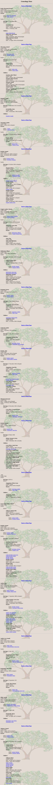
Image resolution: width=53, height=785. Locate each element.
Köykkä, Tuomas (10, 158)
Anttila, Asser (9, 622)
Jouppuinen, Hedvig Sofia (11, 317)
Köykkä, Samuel (15, 266)
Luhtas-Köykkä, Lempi (11, 567)
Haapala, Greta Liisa (11, 534)
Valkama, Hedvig (9, 764)
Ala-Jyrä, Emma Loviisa (17, 662)
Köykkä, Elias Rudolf (11, 704)
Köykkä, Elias (10, 735)
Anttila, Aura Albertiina (11, 612)
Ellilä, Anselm (10, 674)
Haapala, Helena (16, 267)
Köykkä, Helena (9, 557)
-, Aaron (8, 128)
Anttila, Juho (9, 645)
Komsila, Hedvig (16, 753)
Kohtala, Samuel (9, 380)
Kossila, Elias (9, 766)
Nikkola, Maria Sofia (11, 591)
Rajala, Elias (14, 143)
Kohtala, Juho (15, 415)
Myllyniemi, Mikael (16, 232)
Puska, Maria (15, 70)
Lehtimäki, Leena (11, 129)
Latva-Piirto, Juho (10, 385)
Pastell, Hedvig (10, 296)
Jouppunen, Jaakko (16, 311)
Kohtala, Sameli (10, 358)
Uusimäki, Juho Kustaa (11, 449)
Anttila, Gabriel (9, 621)
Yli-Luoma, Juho (10, 54)
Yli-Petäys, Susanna (11, 159)
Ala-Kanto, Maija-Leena (17, 608)
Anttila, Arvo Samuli (10, 613)
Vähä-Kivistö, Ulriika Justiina (13, 705)
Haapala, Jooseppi (16, 175)
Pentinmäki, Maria (11, 675)
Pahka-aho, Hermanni (11, 15)
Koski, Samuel (9, 762)
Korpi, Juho (8, 777)
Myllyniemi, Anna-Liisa (11, 272)
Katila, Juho (14, 69)
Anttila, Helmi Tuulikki (11, 632)
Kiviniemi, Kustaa (16, 343)
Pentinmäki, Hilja (10, 722)
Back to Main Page (26, 6)
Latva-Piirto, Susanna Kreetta (12, 379)
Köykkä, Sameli (10, 532)
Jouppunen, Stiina (16, 176)
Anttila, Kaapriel (10, 590)
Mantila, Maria (15, 145)
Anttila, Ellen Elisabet (11, 619)
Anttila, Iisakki (15, 517)
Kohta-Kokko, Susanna (12, 359)
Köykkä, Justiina (16, 519)
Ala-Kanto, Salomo (16, 549)
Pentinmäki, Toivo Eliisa (11, 720)
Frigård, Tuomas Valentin (11, 180)
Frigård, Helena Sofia (10, 202)
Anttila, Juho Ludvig (10, 618)
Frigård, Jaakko (9, 189)
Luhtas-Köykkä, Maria (11, 556)
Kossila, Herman (9, 765)
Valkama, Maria (10, 736)
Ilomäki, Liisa (15, 550)
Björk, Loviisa (10, 16)
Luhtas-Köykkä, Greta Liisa (12, 554)
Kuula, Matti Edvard (10, 33)
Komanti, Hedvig (10, 217)
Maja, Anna (14, 313)
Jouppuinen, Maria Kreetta (18, 344)
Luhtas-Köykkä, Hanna (11, 568)
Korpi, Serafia (9, 783)
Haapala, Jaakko (15, 660)
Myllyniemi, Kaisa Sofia (11, 273)
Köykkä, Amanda (9, 558)
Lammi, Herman (15, 752)
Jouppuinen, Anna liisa (17, 416)
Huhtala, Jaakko (10, 295)
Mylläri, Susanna (10, 55)
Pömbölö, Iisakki (9, 116)
